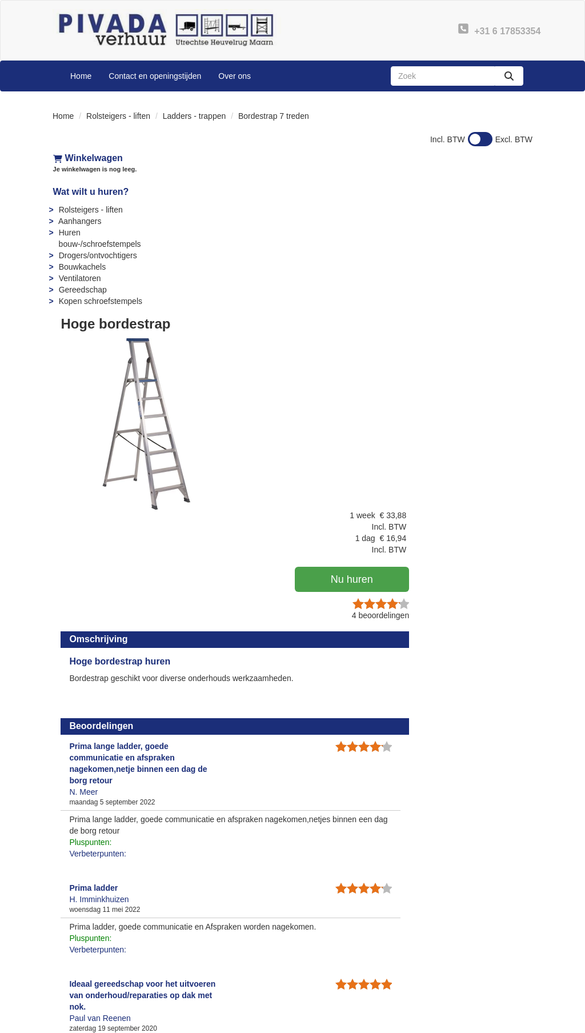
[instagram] (522, 1023)
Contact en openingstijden (155, 76)
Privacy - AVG (457, 963)
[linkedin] (501, 1023)
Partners (200, 963)
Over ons (234, 76)
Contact (446, 952)
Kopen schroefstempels (100, 301)
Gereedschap (82, 289)
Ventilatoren (79, 278)
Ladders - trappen (194, 116)
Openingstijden (211, 975)
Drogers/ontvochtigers (97, 255)
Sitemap (199, 986)
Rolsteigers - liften (118, 116)
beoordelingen (495, 280)
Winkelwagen (87, 158)
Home (80, 76)
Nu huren (472, 244)
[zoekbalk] (443, 76)
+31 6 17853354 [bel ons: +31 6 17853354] (98, 953)
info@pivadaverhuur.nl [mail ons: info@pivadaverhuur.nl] (109, 973)
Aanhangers (79, 221)
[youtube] (481, 1023)
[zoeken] (509, 76)
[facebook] (460, 1023)
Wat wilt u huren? (91, 192)
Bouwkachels (82, 266)
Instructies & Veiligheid (348, 963)
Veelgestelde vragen (344, 952)
